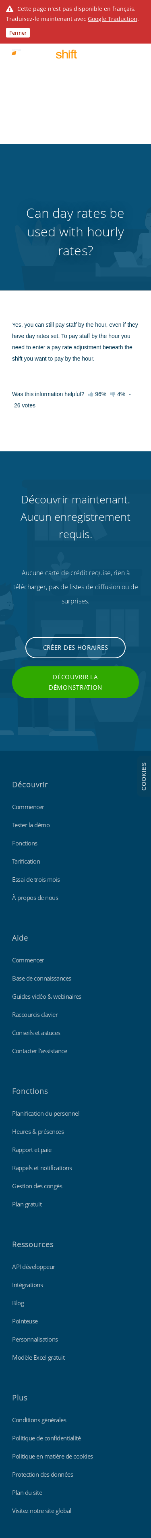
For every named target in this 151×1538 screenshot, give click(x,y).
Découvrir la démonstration (75, 563)
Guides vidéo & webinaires (46, 878)
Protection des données (42, 1356)
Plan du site (27, 1374)
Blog (18, 1184)
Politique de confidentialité (46, 1319)
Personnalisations (35, 1221)
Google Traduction (112, 19)
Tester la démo (31, 706)
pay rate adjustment (76, 228)
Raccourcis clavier (35, 896)
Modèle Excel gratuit (38, 1239)
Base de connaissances (41, 860)
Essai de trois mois (36, 761)
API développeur (33, 1148)
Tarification (26, 743)
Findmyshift (26, 1442)
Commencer (28, 688)
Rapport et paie (32, 1031)
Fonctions (24, 724)
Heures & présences (38, 1013)
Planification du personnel (45, 995)
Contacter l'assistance (39, 932)
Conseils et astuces (36, 914)
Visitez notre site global (41, 1392)
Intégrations (27, 1166)
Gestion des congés (37, 1067)
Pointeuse (25, 1202)
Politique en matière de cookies (52, 1337)
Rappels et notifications (42, 1049)
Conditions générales (39, 1301)
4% (117, 275)
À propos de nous (35, 779)
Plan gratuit (26, 1085)
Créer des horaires (75, 529)
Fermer (18, 32)
